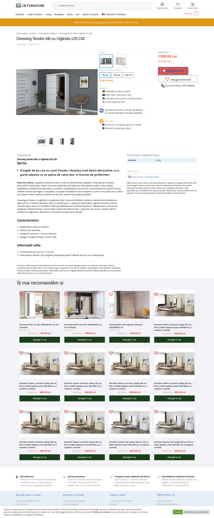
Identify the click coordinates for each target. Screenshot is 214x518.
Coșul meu (193, 5)
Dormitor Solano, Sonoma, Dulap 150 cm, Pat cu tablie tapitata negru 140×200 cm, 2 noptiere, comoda (173, 325)
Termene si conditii (165, 499)
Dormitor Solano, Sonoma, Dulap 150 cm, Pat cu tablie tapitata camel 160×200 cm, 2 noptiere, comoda (128, 384)
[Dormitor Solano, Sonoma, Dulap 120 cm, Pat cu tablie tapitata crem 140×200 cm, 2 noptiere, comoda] (39, 362)
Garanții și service (23, 505)
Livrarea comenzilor (71, 502)
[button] (173, 69)
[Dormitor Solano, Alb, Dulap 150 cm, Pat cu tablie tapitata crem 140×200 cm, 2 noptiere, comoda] (174, 420)
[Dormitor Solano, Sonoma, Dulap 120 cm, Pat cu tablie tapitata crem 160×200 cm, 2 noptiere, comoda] (84, 362)
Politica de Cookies (101, 511)
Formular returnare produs (121, 499)
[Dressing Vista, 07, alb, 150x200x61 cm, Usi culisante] (39, 303)
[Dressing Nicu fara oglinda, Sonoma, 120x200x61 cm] (129, 303)
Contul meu (162, 5)
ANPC (112, 505)
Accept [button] (178, 512)
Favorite (178, 5)
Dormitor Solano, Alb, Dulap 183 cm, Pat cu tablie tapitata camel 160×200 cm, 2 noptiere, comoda (129, 443)
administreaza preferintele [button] (196, 512)
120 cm (105, 73)
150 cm (116, 73)
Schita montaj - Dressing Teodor (145, 175)
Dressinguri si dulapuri (48, 31)
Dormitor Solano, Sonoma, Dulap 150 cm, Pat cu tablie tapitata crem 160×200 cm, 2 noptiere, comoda (38, 443)
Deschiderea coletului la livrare (28, 499)
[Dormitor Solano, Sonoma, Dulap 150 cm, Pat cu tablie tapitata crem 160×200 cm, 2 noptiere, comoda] (39, 420)
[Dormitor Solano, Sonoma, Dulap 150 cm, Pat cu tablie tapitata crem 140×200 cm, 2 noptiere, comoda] (84, 420)
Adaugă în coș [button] (39, 337)
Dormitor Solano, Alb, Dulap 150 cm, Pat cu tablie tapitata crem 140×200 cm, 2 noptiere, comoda (174, 443)
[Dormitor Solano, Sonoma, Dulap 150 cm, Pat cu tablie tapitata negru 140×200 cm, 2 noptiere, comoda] (174, 303)
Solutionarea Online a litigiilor (169, 505)
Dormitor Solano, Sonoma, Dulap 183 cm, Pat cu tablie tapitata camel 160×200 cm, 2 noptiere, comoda (173, 384)
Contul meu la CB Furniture (74, 499)
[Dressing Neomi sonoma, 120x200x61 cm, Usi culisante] (84, 303)
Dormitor (33, 31)
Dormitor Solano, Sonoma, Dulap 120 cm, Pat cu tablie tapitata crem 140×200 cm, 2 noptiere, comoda (38, 384)
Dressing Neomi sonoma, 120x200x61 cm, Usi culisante (83, 324)
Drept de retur (22, 502)
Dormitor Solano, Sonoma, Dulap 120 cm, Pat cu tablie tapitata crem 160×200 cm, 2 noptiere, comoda (83, 384)
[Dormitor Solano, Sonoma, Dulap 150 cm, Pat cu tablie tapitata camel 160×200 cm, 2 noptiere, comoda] (129, 362)
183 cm (128, 73)
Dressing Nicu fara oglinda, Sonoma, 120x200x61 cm (126, 324)
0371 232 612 (101, 20)
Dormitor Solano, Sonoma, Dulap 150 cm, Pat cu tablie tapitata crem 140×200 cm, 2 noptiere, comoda (83, 443)
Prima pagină (21, 31)
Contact (113, 502)
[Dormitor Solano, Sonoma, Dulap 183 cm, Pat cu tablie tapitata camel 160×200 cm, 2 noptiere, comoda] (174, 362)
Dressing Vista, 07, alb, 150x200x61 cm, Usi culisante (39, 324)
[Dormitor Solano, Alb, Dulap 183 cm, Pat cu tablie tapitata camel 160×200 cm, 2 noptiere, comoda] (129, 420)
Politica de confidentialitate (168, 502)
